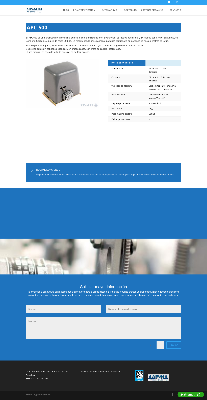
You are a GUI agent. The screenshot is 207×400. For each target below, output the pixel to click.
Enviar (173, 345)
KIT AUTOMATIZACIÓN (84, 10)
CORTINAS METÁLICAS (152, 10)
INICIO (66, 10)
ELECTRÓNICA (130, 10)
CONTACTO (175, 10)
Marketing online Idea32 (38, 394)
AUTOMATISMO (109, 10)
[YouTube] (169, 3)
